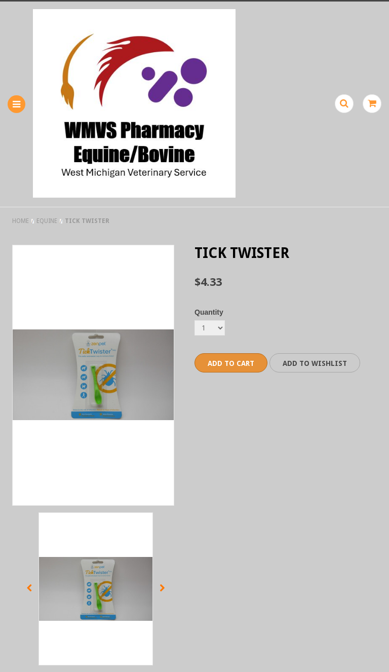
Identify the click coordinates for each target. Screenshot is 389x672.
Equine (46, 221)
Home (20, 221)
